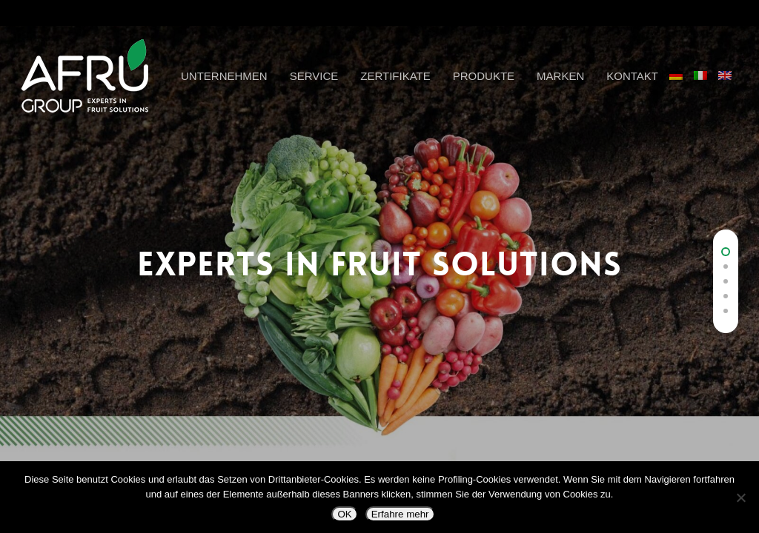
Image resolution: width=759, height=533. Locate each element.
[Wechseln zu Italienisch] (706, 84)
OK (344, 514)
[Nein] (740, 497)
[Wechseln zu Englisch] (730, 84)
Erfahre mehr (400, 514)
